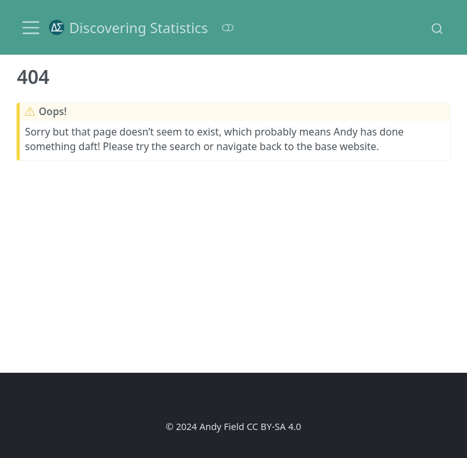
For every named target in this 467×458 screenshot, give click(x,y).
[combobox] (437, 27)
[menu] (31, 28)
